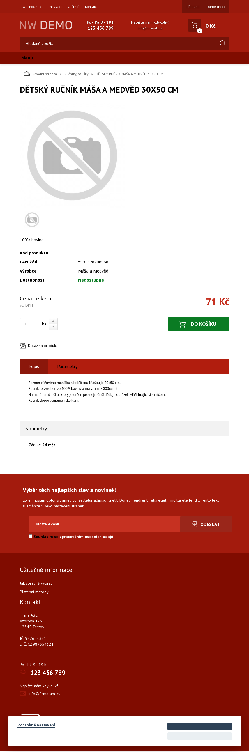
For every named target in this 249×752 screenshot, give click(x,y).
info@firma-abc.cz (150, 28)
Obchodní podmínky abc (42, 7)
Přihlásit (192, 6)
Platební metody (34, 593)
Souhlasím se (71, 537)
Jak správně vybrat (36, 584)
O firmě (73, 7)
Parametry (67, 367)
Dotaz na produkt (42, 347)
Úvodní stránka (40, 74)
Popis (34, 367)
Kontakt (91, 7)
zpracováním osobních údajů (86, 537)
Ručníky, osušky (76, 75)
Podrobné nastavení (36, 725)
